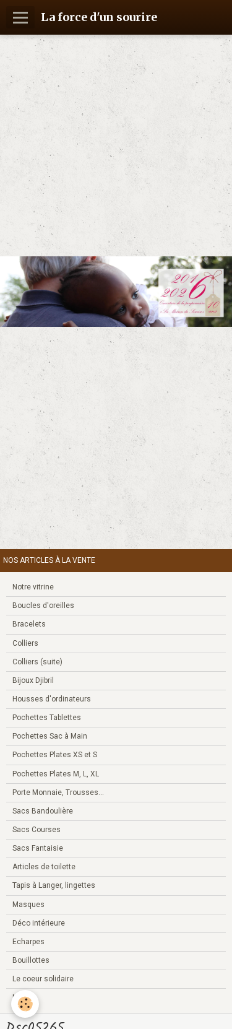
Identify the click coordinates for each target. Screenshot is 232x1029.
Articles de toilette (43, 866)
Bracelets (29, 624)
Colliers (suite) (37, 662)
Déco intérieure (38, 923)
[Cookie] (25, 1004)
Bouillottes (30, 960)
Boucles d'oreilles (43, 605)
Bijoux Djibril (33, 680)
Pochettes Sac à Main (49, 736)
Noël (20, 997)
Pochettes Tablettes (46, 717)
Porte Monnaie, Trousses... (58, 792)
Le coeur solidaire (43, 979)
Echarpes (28, 941)
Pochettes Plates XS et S (54, 754)
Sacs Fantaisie (37, 848)
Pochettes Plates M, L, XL (55, 774)
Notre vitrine (33, 587)
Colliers (25, 643)
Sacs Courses (36, 829)
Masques (28, 904)
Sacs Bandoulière (42, 811)
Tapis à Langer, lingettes (53, 885)
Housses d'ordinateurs (51, 699)
